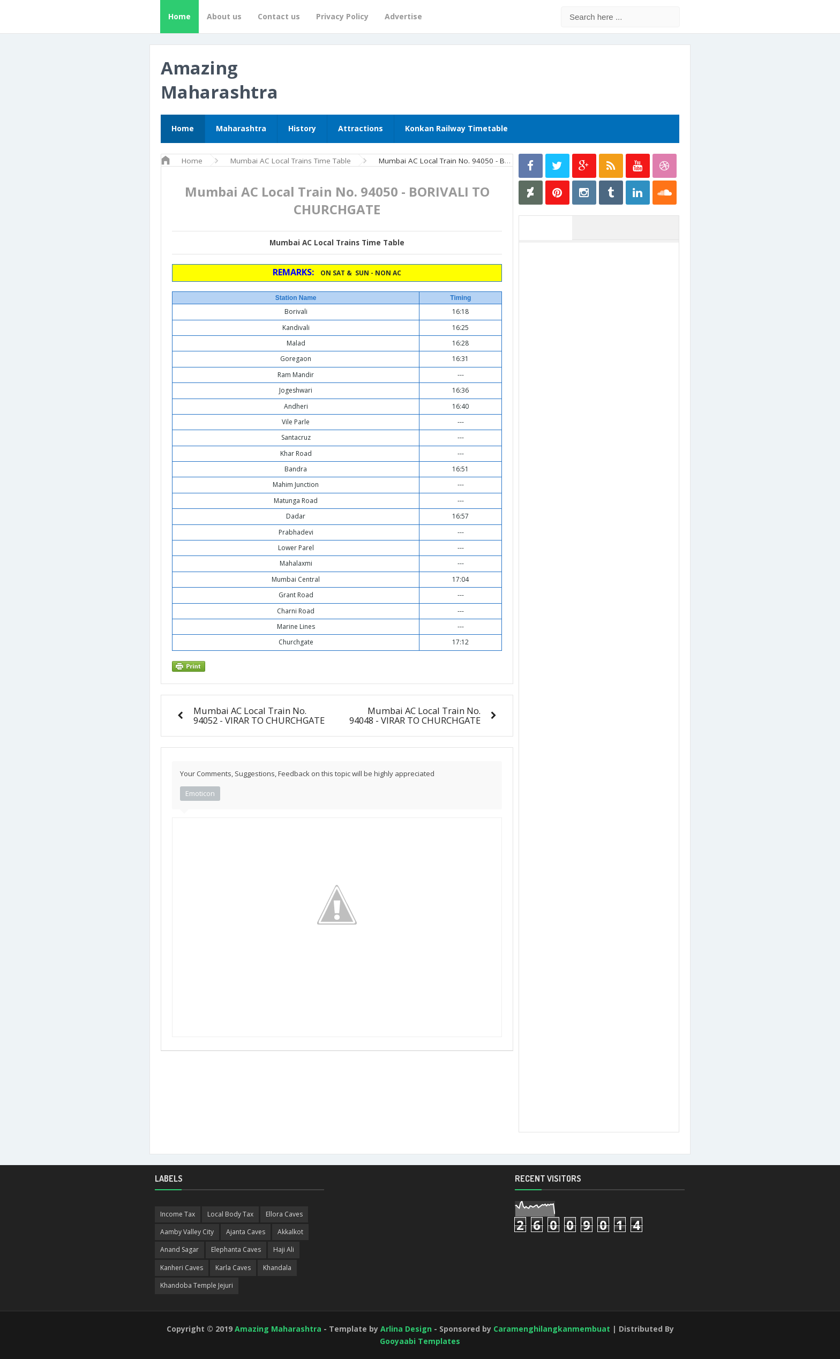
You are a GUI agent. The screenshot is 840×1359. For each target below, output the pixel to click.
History (302, 128)
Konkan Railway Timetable (456, 128)
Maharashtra (241, 128)
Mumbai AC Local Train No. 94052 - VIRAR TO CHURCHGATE (259, 715)
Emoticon (200, 793)
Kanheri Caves (181, 1267)
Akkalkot (290, 1231)
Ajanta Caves (245, 1231)
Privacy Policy (342, 16)
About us (224, 16)
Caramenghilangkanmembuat (551, 1329)
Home (179, 16)
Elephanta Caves (236, 1249)
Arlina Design (406, 1329)
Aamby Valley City (187, 1231)
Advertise (403, 16)
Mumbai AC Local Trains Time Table (336, 242)
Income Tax (177, 1214)
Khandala (277, 1267)
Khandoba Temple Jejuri (196, 1285)
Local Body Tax (230, 1214)
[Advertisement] (604, 408)
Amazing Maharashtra (219, 80)
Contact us (279, 16)
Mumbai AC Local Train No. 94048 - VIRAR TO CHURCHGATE (415, 715)
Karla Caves (233, 1267)
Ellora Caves (284, 1214)
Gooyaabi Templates (420, 1341)
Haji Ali (283, 1249)
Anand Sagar (179, 1249)
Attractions (360, 128)
